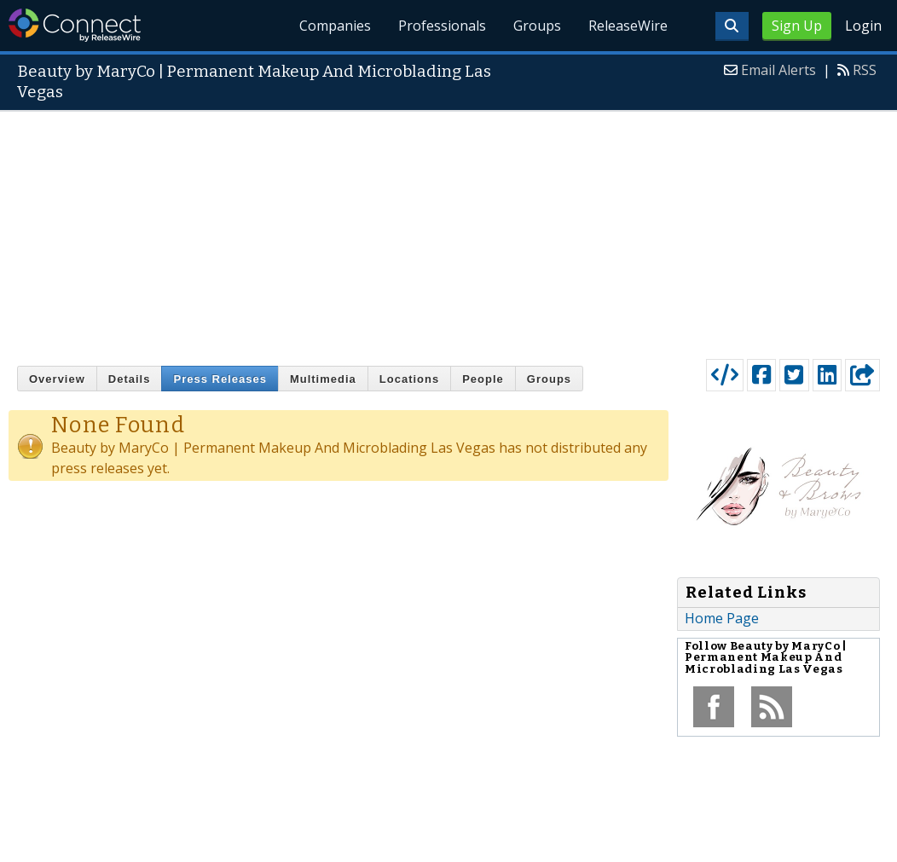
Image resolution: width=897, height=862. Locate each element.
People (483, 379)
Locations (409, 379)
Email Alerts (778, 70)
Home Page (722, 618)
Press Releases (219, 379)
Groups (537, 25)
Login (863, 25)
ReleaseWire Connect (75, 25)
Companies (336, 25)
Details (129, 379)
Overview (57, 379)
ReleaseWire (628, 25)
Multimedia (323, 379)
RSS (865, 70)
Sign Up (797, 25)
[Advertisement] (448, 231)
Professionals (442, 25)
